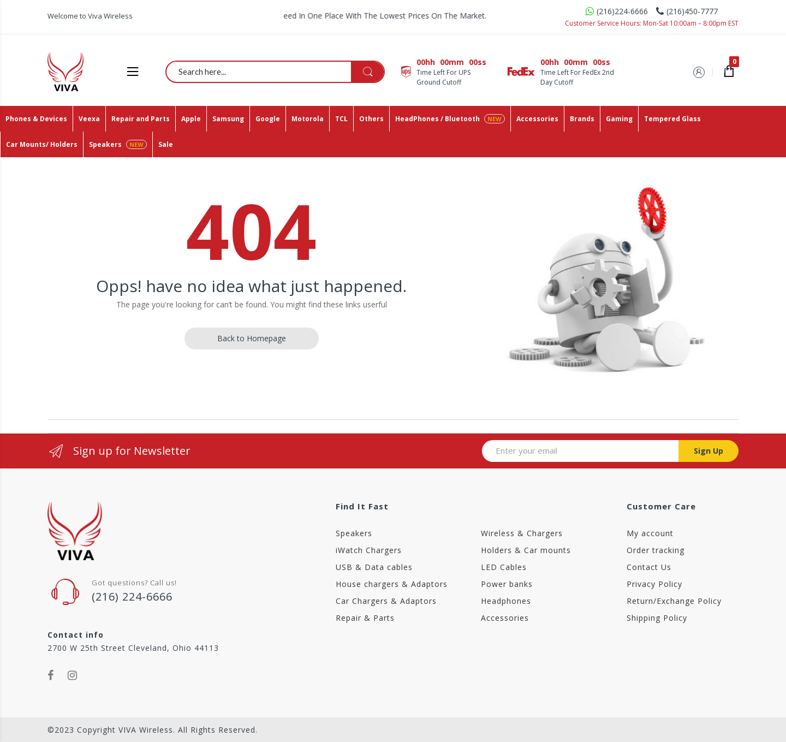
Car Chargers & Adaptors (386, 601)
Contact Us (649, 567)
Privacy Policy (654, 584)
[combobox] (276, 71)
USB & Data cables (374, 567)
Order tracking (655, 550)
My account (650, 533)
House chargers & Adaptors (392, 584)
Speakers (354, 533)
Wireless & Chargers (522, 533)
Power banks (507, 584)
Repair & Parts (365, 618)
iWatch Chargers (369, 550)
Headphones (506, 601)
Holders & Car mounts (526, 550)
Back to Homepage (251, 338)
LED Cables (504, 567)
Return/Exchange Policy (674, 601)
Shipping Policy (657, 618)
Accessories (505, 618)
